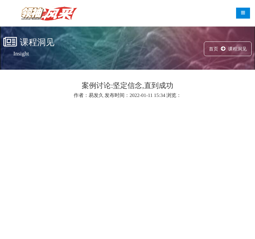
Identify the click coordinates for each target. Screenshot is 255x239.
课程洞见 (237, 48)
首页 (213, 48)
